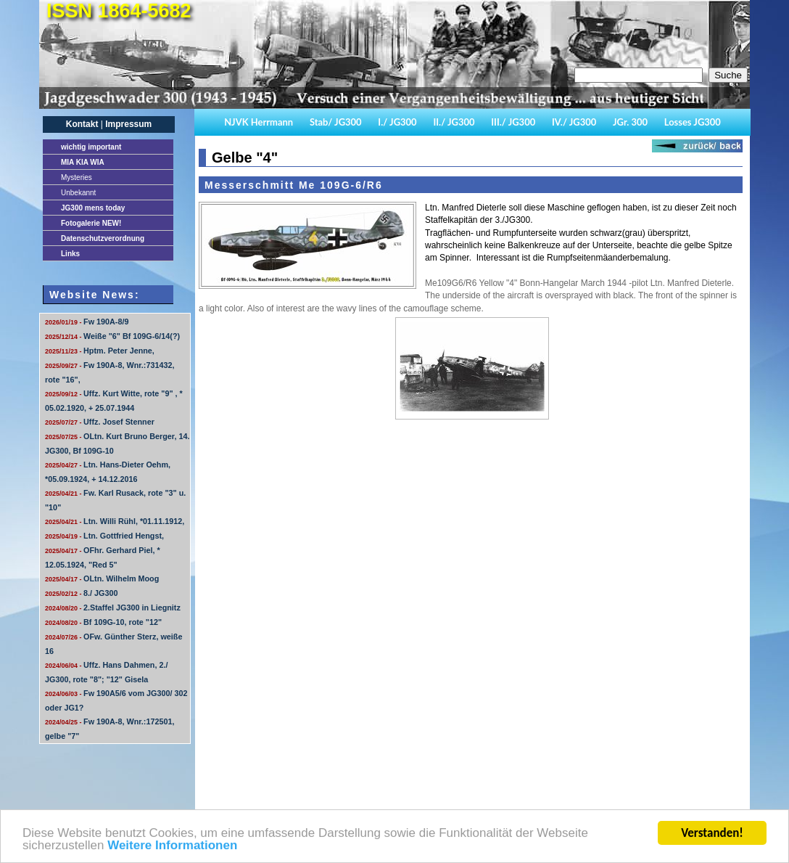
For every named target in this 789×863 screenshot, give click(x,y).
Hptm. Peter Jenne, (99, 350)
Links (70, 254)
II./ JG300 (453, 122)
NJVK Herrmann (258, 122)
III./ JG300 (513, 122)
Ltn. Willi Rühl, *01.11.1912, (114, 521)
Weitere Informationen (172, 848)
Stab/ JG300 (336, 122)
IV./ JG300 (574, 122)
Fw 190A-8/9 (86, 321)
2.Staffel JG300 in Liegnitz (113, 607)
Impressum (128, 124)
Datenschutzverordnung (102, 238)
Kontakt (82, 124)
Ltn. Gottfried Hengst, (104, 535)
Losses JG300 (692, 122)
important (91, 147)
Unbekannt (78, 193)
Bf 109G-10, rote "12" (103, 622)
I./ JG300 (397, 122)
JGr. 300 (630, 122)
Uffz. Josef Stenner (99, 421)
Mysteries (76, 177)
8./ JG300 (81, 593)
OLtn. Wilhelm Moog (102, 578)
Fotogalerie (91, 223)
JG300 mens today (93, 208)
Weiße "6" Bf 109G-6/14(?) (112, 336)
